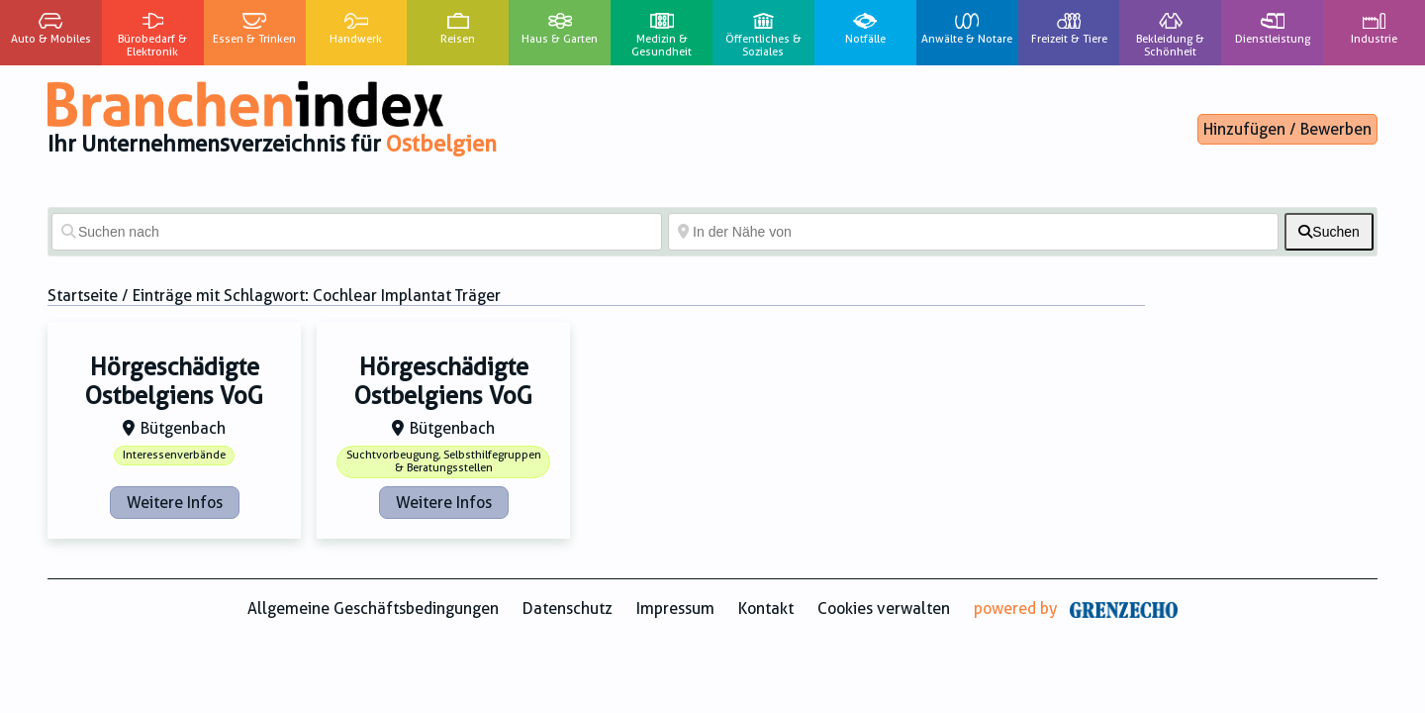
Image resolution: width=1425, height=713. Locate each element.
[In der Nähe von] (973, 232)
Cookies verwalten (883, 608)
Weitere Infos (175, 502)
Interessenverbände (174, 455)
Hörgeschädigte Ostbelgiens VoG (174, 382)
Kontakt (766, 608)
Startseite (83, 295)
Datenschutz (567, 608)
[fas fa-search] (1329, 232)
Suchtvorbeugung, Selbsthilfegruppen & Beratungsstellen (443, 461)
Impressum (675, 608)
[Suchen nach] (356, 232)
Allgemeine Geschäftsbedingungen (373, 608)
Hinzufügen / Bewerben (1287, 129)
